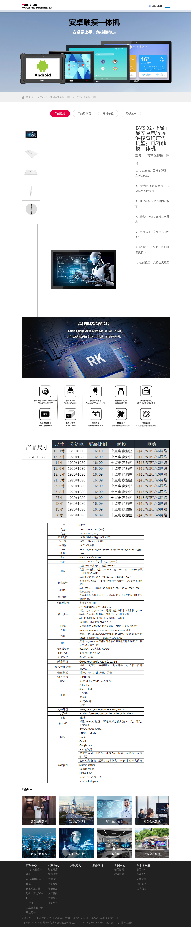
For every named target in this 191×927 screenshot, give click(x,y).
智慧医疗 (53, 879)
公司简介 (141, 869)
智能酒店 (53, 869)
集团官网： (28, 918)
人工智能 (53, 893)
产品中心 (40, 97)
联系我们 (141, 888)
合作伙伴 (141, 884)
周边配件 (31, 912)
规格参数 (108, 113)
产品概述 (60, 113)
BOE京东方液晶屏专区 (103, 918)
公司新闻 (119, 869)
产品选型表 (84, 113)
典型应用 (131, 113)
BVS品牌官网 (44, 918)
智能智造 (53, 888)
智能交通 (53, 903)
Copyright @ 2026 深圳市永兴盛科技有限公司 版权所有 (50, 922)
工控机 (29, 903)
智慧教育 (53, 898)
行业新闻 (119, 874)
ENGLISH (155, 6)
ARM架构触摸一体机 (60, 97)
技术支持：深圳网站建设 (119, 922)
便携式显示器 (33, 888)
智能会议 (53, 884)
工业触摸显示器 (34, 907)
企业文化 (141, 874)
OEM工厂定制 (62, 918)
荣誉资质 (141, 879)
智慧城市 (53, 874)
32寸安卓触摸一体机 (86, 97)
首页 (28, 97)
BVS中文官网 (80, 918)
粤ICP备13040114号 (92, 922)
